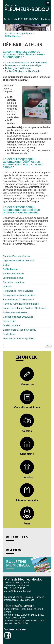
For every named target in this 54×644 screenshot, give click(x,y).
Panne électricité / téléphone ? (18, 299)
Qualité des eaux (11, 325)
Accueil (9, 33)
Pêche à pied (9, 321)
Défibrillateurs (10, 269)
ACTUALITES (17, 537)
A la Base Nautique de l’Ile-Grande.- (23, 71)
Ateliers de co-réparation (15, 312)
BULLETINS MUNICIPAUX (18, 563)
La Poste (7, 286)
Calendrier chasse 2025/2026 (18, 317)
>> (48, 346)
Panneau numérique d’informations (21, 304)
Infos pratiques (24, 33)
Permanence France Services (18, 291)
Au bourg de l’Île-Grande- (18, 68)
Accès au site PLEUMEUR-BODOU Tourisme (27, 19)
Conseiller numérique (14, 282)
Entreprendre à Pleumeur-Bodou (19, 330)
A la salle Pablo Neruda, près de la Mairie (26, 62)
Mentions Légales (13, 597)
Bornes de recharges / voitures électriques (24, 308)
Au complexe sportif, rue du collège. (23, 65)
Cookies (28, 597)
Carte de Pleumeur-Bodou (16, 256)
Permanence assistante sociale (19, 295)
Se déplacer (9, 334)
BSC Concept (27, 600)
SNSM (6, 265)
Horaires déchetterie (13, 273)
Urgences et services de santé (18, 260)
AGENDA (13, 550)
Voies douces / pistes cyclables (19, 338)
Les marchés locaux (13, 278)
